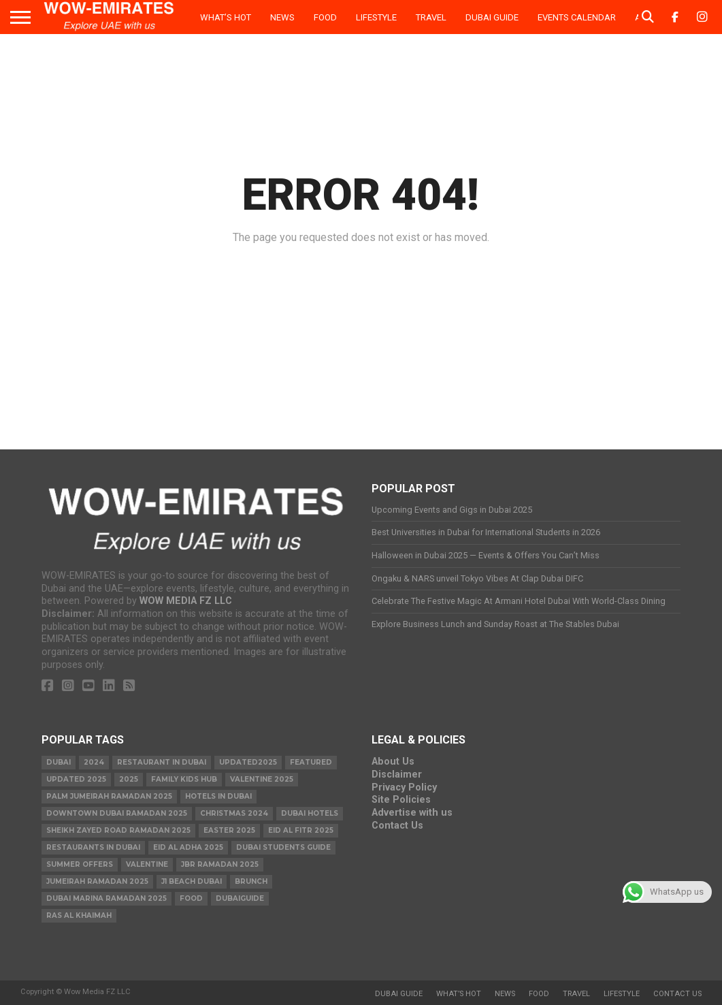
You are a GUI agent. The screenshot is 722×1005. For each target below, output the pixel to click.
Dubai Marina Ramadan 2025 (106, 898)
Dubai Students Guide (283, 847)
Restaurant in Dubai (161, 762)
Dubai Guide (492, 17)
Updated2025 (248, 762)
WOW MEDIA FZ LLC (186, 601)
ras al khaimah (79, 915)
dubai (58, 762)
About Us (393, 761)
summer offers (79, 864)
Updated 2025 (76, 779)
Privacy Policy (404, 787)
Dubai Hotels (309, 813)
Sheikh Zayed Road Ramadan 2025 (118, 830)
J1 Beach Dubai (191, 881)
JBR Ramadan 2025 (220, 864)
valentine (147, 864)
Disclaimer (397, 774)
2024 (94, 762)
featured (311, 762)
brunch (251, 881)
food (191, 898)
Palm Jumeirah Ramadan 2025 (109, 796)
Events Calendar (577, 17)
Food (325, 17)
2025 (128, 779)
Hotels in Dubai (218, 796)
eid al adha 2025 (188, 847)
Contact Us (397, 825)
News (282, 17)
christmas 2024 (234, 813)
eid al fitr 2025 (300, 830)
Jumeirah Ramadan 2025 (97, 881)
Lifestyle (376, 17)
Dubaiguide (240, 898)
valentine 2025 (261, 779)
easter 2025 (229, 830)
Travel (431, 17)
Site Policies (401, 799)
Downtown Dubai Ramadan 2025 (116, 813)
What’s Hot (225, 17)
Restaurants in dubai (93, 847)
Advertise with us (412, 812)
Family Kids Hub (184, 779)
